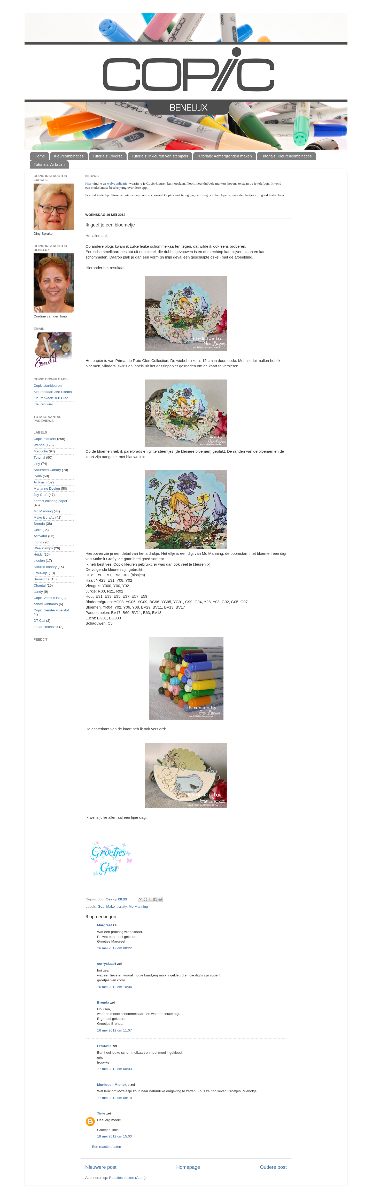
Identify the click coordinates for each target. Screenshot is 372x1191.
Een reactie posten (106, 1147)
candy (38, 592)
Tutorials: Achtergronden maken (224, 156)
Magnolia (41, 451)
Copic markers (45, 439)
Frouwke (104, 1046)
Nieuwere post (101, 1167)
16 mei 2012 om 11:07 (114, 1030)
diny (37, 464)
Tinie (101, 1113)
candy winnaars (46, 604)
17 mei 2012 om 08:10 (114, 1098)
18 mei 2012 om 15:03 (114, 1136)
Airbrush (40, 482)
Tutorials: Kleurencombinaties (286, 156)
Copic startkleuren (48, 386)
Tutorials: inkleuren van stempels (159, 156)
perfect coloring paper (50, 501)
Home (40, 156)
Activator (40, 536)
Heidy (38, 554)
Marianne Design (47, 488)
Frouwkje (41, 573)
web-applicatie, (117, 183)
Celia (38, 530)
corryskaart (106, 964)
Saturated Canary (47, 470)
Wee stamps (43, 548)
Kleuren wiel (43, 404)
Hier (88, 183)
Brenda (103, 1002)
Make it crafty (116, 906)
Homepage (188, 1167)
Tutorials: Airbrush (49, 164)
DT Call (39, 621)
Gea (101, 906)
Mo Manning (138, 906)
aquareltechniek (46, 627)
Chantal (40, 585)
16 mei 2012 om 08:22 (114, 948)
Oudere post (273, 1167)
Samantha (42, 579)
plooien (39, 561)
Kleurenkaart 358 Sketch (53, 392)
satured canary (45, 567)
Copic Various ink (47, 598)
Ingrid (38, 542)
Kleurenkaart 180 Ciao (51, 398)
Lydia (38, 476)
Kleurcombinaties (69, 156)
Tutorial (39, 457)
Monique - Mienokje (113, 1085)
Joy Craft (41, 495)
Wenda (39, 445)
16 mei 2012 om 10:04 (114, 987)
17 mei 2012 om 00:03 (114, 1069)
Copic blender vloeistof (51, 610)
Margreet (104, 925)
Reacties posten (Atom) (127, 1178)
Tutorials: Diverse (107, 156)
